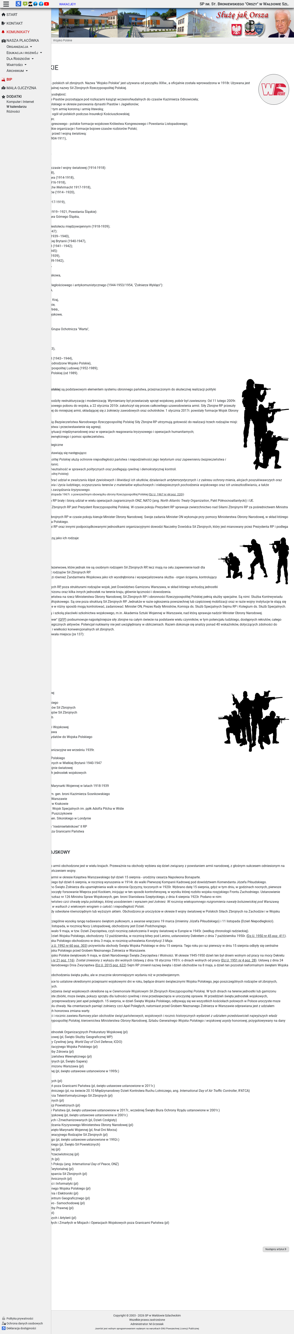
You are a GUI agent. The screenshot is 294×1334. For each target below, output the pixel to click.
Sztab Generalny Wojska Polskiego (84, 717)
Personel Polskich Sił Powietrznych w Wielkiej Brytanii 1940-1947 (106, 777)
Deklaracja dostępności (21, 1328)
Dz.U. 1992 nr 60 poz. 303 (119, 984)
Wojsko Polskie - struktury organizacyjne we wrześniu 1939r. (102, 764)
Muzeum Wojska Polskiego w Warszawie (88, 813)
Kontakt (15, 23)
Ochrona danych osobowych (25, 1323)
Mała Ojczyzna (21, 88)
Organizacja (17, 47)
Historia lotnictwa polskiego (79, 792)
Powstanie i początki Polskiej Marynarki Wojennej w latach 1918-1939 (109, 800)
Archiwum (15, 71)
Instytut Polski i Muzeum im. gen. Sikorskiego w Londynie (100, 833)
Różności (13, 111)
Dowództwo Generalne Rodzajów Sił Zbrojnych (93, 722)
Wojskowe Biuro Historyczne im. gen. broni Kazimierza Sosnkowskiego (110, 808)
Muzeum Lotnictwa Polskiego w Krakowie (89, 818)
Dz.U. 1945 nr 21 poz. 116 (156, 999)
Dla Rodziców (18, 59)
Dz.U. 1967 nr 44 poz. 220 (217, 494)
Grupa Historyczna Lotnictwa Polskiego (87, 772)
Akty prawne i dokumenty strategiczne (86, 444)
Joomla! (125, 1328)
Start (12, 15)
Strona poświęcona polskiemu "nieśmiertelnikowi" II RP (98, 841)
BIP (9, 79)
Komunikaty (18, 32)
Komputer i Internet (20, 102)
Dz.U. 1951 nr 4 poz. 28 (113, 1004)
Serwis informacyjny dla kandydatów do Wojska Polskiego (101, 751)
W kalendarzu (17, 107)
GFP (113, 634)
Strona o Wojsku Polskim (77, 759)
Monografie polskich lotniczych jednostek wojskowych (98, 787)
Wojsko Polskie (70, 712)
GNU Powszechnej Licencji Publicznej (206, 1328)
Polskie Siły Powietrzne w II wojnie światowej (91, 782)
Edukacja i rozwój (22, 53)
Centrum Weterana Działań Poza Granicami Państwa (97, 846)
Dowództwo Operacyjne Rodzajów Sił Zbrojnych (93, 727)
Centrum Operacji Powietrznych (82, 732)
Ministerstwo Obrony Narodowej (82, 707)
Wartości (15, 65)
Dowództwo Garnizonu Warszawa (83, 746)
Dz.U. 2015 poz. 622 (264, 1004)
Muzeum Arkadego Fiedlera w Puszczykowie (91, 828)
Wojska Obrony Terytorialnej (79, 737)
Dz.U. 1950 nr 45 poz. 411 (85, 975)
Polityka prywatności (20, 1318)
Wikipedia (79, 1284)
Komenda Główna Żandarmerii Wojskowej (89, 741)
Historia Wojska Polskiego (78, 376)
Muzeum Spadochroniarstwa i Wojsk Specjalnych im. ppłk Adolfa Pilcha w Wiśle (117, 823)
